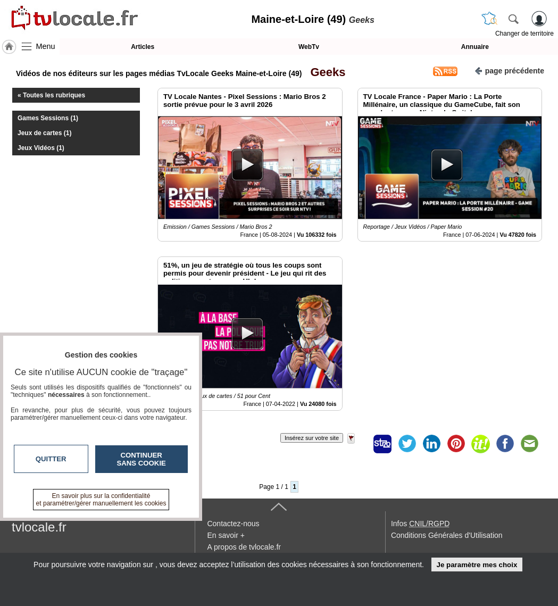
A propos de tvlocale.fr (244, 547)
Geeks (324, 72)
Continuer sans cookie (141, 459)
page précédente (509, 70)
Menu (45, 46)
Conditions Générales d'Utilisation (447, 535)
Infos (420, 523)
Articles (142, 47)
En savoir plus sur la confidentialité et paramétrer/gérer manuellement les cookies (101, 499)
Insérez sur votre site (312, 438)
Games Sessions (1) (48, 118)
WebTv (308, 47)
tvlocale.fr (39, 527)
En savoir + (225, 535)
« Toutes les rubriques (51, 95)
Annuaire (475, 47)
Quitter (51, 459)
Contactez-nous (233, 523)
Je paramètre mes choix (476, 565)
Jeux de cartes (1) (44, 133)
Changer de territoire (524, 33)
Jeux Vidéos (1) (41, 148)
